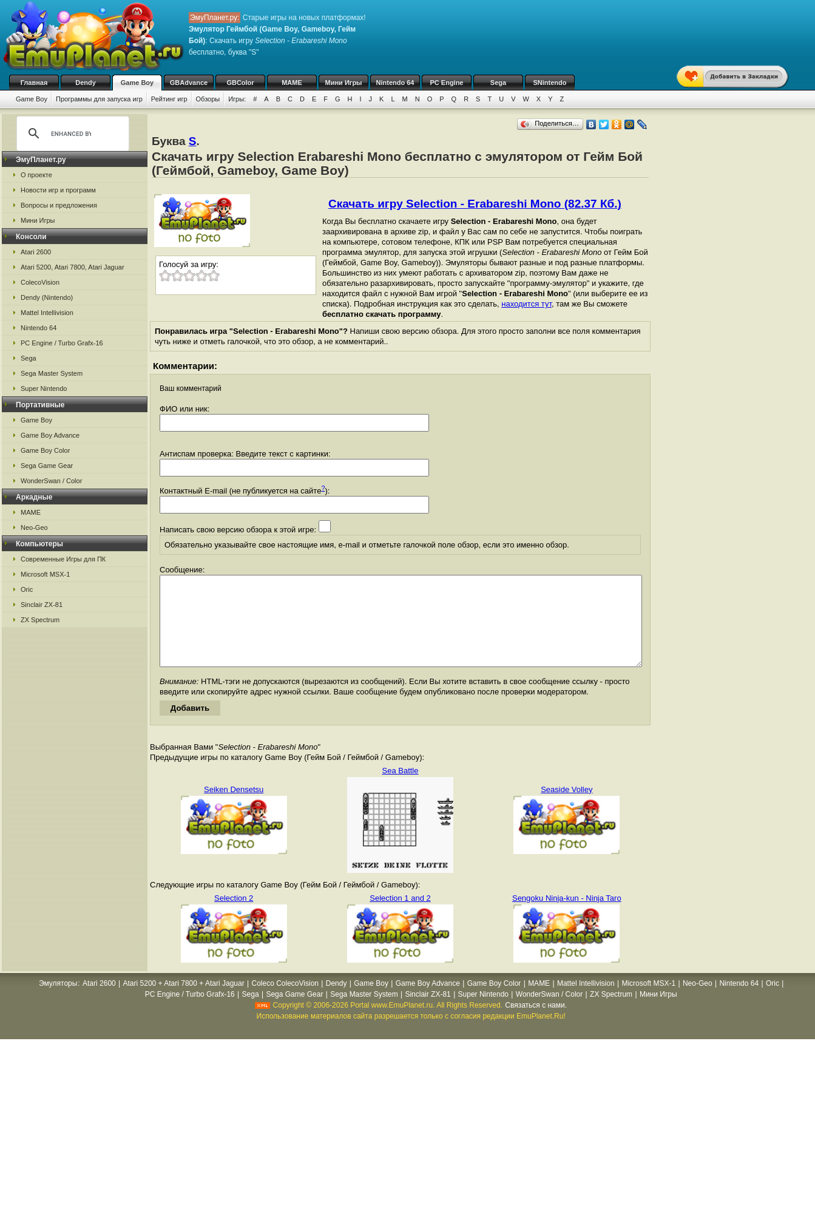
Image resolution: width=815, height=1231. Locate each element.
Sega (498, 82)
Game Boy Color (45, 450)
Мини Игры (343, 82)
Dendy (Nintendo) (47, 297)
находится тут (526, 303)
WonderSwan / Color (51, 480)
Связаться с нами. (536, 1023)
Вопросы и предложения (59, 205)
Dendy (85, 82)
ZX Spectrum (40, 619)
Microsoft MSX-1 (45, 574)
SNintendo (550, 82)
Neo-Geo (34, 527)
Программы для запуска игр (99, 99)
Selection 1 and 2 (400, 916)
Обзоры (208, 99)
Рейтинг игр (169, 99)
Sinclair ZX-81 (42, 604)
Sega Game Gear (47, 465)
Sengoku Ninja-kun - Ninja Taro (566, 916)
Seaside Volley (566, 807)
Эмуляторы (58, 1001)
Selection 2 (233, 916)
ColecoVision (40, 282)
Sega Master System (52, 373)
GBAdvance (189, 82)
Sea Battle (400, 788)
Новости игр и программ (58, 190)
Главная (34, 82)
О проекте (36, 174)
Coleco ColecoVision (285, 1001)
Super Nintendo (44, 388)
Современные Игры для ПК (63, 559)
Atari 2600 (36, 252)
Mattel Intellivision (47, 312)
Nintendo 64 (395, 82)
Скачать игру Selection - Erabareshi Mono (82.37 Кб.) (474, 203)
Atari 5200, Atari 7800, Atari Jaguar (72, 267)
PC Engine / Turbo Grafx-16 (62, 343)
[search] (71, 133)
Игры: (237, 99)
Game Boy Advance (50, 435)
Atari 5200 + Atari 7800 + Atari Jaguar (184, 1001)
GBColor (240, 82)
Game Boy (137, 82)
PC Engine (446, 82)
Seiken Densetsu (233, 807)
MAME (292, 82)
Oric (27, 589)
